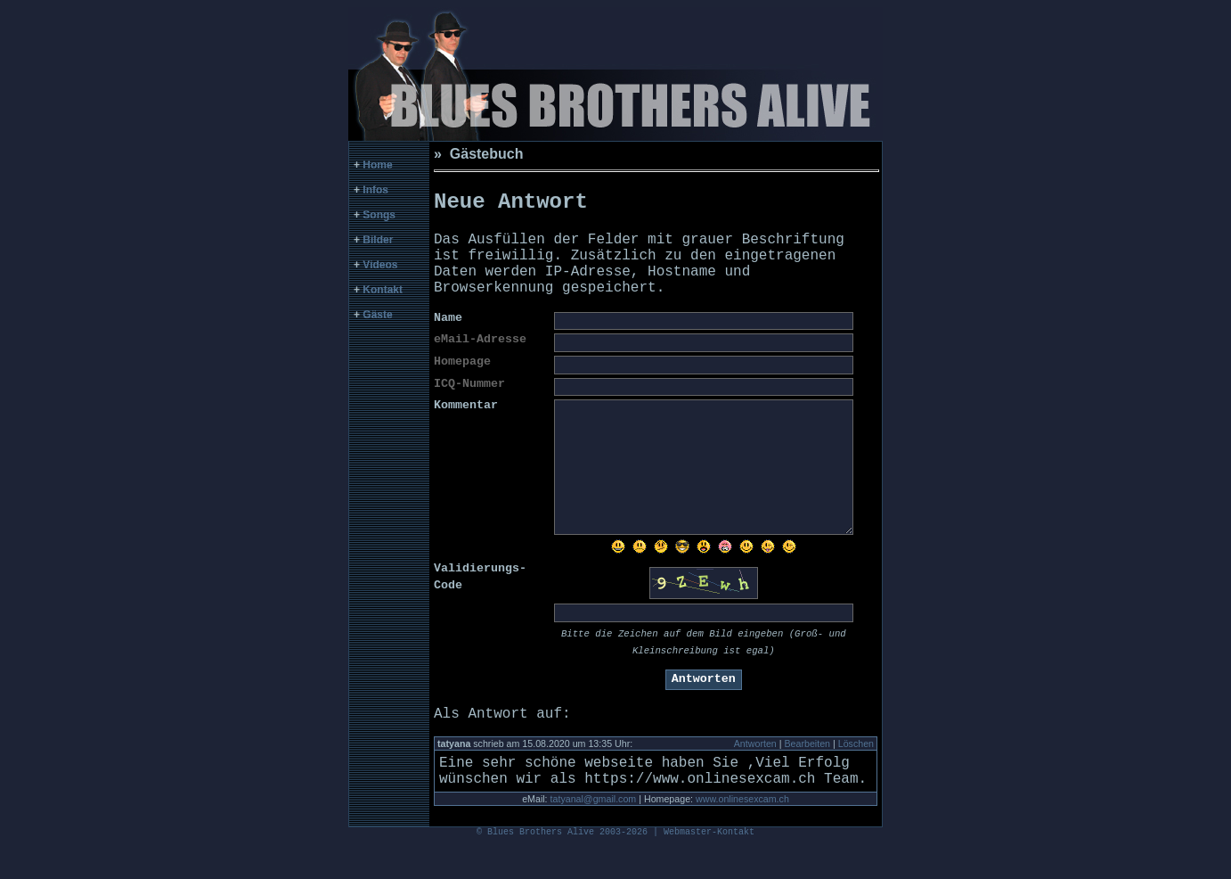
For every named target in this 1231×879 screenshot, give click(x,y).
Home (377, 165)
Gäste (377, 314)
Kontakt (383, 289)
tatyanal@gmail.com (593, 827)
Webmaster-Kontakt (709, 865)
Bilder (378, 240)
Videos (380, 265)
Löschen (856, 765)
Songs (379, 215)
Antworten (755, 765)
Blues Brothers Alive (540, 865)
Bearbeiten (807, 765)
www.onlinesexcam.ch (742, 827)
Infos (375, 190)
